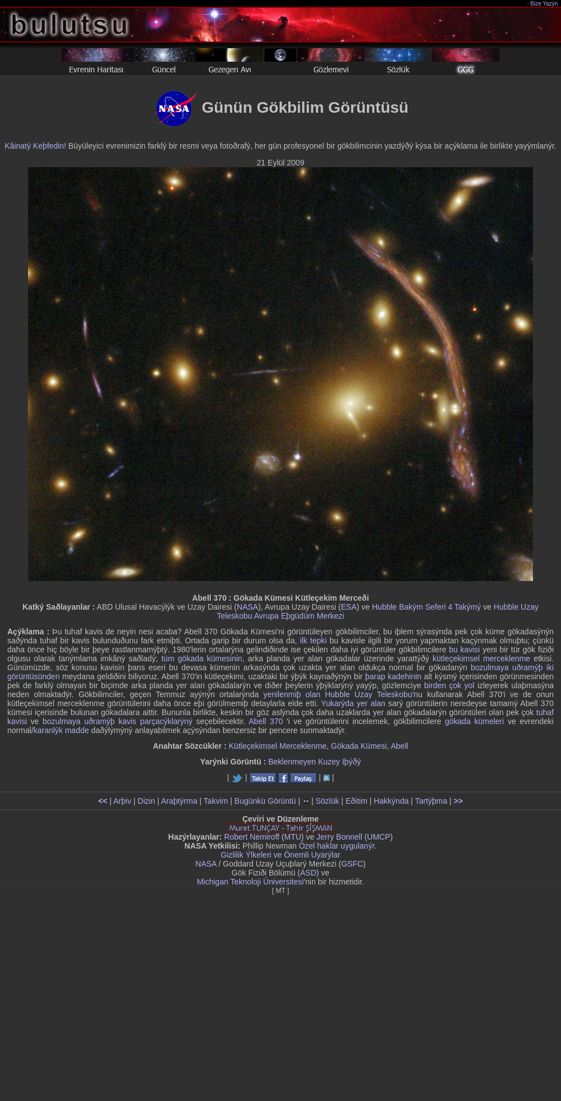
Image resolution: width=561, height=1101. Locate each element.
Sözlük (327, 800)
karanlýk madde (61, 730)
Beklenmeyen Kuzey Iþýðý (314, 761)
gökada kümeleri (474, 721)
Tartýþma (431, 800)
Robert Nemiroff (251, 836)
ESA (349, 606)
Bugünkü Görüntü (265, 800)
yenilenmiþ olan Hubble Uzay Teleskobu (337, 694)
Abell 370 (266, 721)
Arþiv (122, 800)
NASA (247, 606)
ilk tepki (313, 640)
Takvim (216, 800)
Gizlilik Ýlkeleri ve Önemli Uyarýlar (280, 854)
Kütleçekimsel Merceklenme (278, 745)
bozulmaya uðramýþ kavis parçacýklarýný (117, 721)
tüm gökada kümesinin (201, 658)
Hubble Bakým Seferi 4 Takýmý (426, 606)
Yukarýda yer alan (353, 703)
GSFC (352, 863)
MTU (292, 836)
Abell (399, 745)
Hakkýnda (391, 800)
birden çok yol (449, 685)
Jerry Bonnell (339, 836)
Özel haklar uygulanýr (337, 845)
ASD (308, 872)
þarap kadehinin (393, 676)
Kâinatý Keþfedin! (35, 145)
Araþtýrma (179, 800)
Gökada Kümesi (359, 745)
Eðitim (356, 800)
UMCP (378, 836)
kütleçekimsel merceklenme (481, 658)
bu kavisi (464, 649)
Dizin (146, 800)
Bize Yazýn (544, 4)
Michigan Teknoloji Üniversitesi (250, 881)
